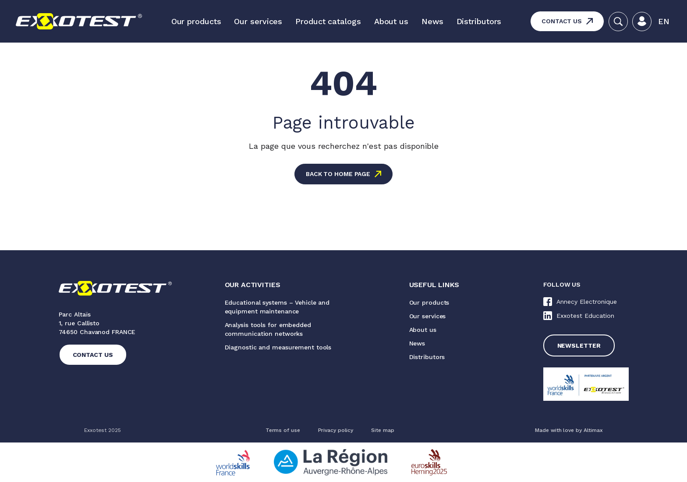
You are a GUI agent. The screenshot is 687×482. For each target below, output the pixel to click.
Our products (196, 21)
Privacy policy (336, 430)
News (432, 21)
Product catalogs (328, 21)
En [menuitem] (663, 21)
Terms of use (283, 430)
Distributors (479, 21)
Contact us (562, 21)
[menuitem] (664, 21)
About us (391, 21)
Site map (382, 430)
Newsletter (579, 345)
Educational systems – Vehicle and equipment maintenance (277, 307)
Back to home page (338, 173)
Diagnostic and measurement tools (278, 347)
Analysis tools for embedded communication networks (268, 329)
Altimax (593, 430)
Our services (258, 21)
